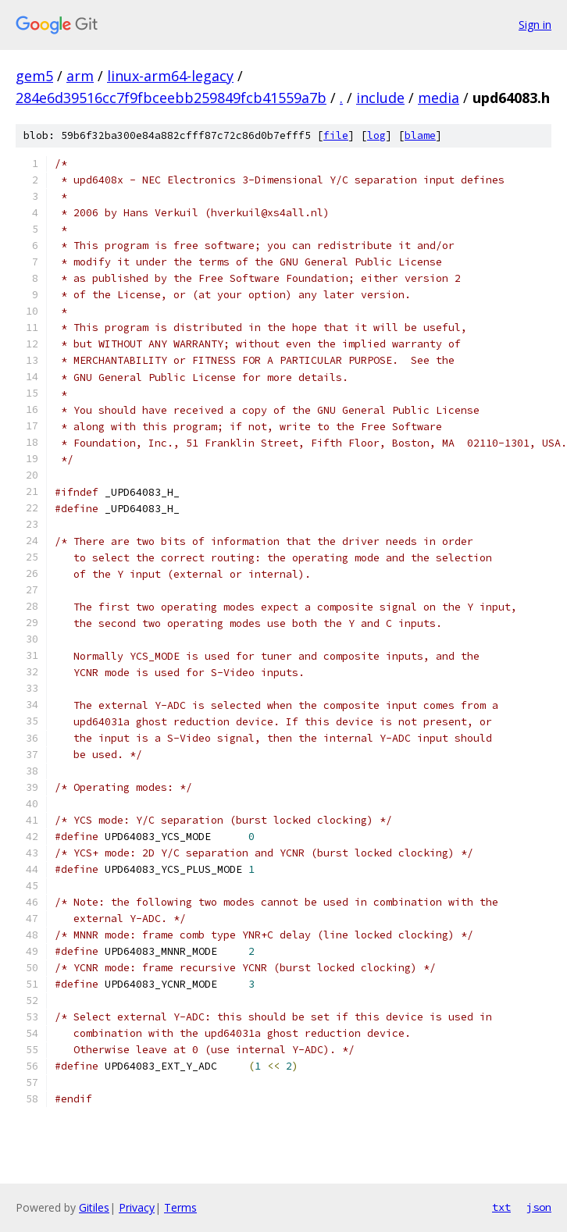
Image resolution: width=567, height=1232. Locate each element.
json (538, 1207)
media (438, 97)
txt (501, 1207)
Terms (180, 1207)
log (376, 135)
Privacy (137, 1207)
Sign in (535, 24)
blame (420, 135)
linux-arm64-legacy (170, 75)
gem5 (34, 75)
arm (80, 75)
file (335, 135)
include (380, 97)
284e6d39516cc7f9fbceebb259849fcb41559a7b (171, 97)
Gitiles (94, 1207)
